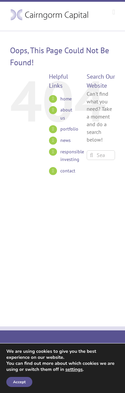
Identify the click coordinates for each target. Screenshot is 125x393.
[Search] (91, 155)
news (65, 140)
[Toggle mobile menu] (113, 12)
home (66, 99)
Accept (19, 382)
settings (74, 370)
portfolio (69, 129)
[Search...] (101, 155)
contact (67, 171)
